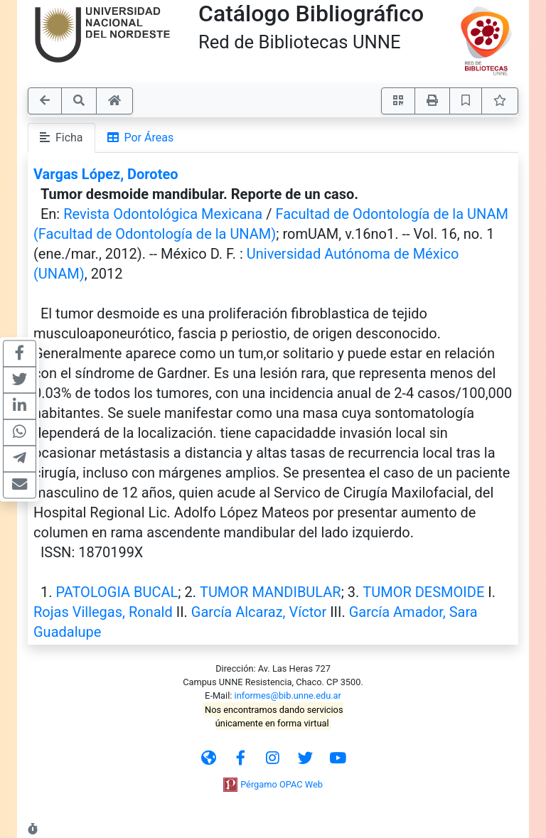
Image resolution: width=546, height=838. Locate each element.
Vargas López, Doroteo (105, 174)
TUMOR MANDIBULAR (270, 592)
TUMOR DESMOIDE (423, 592)
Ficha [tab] (61, 137)
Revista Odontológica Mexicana (162, 213)
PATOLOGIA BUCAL (116, 592)
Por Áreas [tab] (140, 137)
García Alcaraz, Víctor (258, 612)
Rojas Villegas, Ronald (103, 612)
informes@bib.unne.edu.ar (288, 695)
